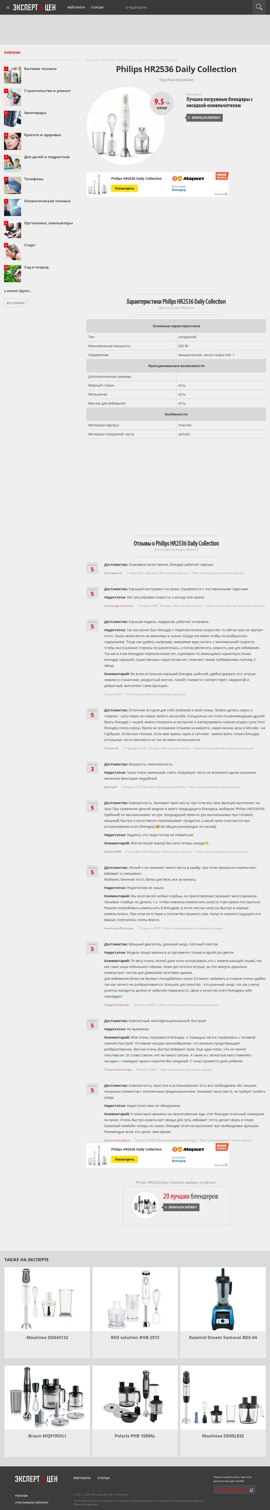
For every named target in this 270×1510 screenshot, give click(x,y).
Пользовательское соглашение (93, 1500)
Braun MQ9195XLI (47, 1436)
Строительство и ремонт (47, 90)
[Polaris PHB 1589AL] (135, 1398)
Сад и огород (36, 267)
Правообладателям (85, 1504)
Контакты (122, 1494)
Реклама (21, 1495)
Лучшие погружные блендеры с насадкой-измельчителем (219, 102)
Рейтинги (76, 7)
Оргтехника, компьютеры (48, 223)
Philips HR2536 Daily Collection (136, 178)
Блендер (179, 189)
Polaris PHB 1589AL (135, 1436)
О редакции (136, 7)
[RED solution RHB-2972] (135, 1299)
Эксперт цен (34, 7)
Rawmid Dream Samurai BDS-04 (223, 1337)
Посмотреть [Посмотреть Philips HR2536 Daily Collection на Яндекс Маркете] (124, 188)
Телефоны (33, 178)
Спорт (29, 245)
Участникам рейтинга (31, 1502)
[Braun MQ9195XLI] (47, 1398)
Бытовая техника (40, 68)
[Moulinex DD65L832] (223, 1398)
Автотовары (35, 112)
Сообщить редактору (232, 1490)
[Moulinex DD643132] (47, 1299)
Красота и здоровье (42, 134)
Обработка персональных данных (181, 1500)
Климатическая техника (47, 200)
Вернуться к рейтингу (204, 118)
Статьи (97, 7)
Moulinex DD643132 (47, 1337)
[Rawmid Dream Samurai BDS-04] (223, 1299)
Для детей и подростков (47, 156)
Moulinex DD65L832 (223, 1436)
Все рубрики (16, 303)
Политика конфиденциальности (136, 1500)
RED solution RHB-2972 (135, 1337)
